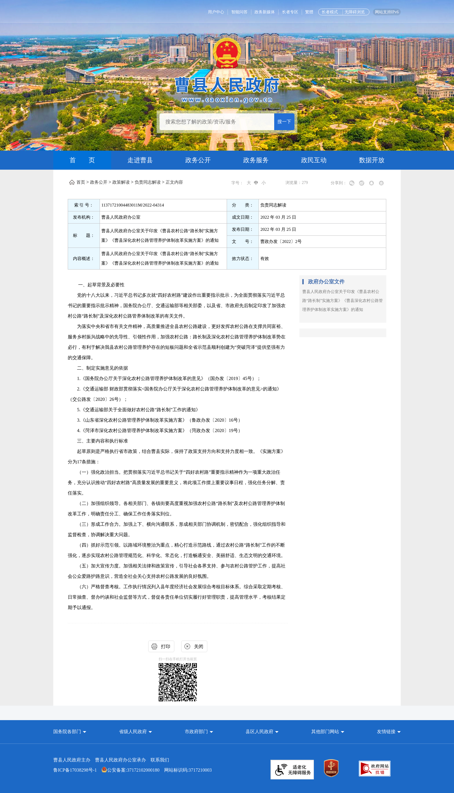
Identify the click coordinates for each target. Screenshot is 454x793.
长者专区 (290, 12)
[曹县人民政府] (227, 89)
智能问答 (239, 12)
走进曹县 (140, 160)
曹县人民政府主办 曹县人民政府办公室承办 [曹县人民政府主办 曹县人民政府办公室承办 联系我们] (111, 759)
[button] (69, 731)
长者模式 (330, 12)
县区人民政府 (260, 731)
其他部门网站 (325, 731)
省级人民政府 (133, 731)
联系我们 (160, 759)
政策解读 (121, 182)
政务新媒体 (265, 12)
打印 (165, 646)
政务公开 (198, 160)
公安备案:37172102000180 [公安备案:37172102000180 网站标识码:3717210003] (130, 770)
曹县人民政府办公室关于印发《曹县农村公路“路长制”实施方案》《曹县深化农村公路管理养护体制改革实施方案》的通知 (342, 300)
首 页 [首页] (82, 160)
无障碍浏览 (355, 12)
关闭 (198, 646)
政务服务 (256, 160)
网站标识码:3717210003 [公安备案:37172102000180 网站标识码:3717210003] (132, 770)
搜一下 (284, 121)
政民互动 (314, 160)
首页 (80, 182)
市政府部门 (196, 731)
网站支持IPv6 (387, 12)
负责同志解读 (148, 182)
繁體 (309, 12)
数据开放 (372, 160)
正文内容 (174, 182)
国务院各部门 (67, 731)
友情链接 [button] (389, 731)
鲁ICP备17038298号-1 (75, 770)
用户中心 (216, 12)
